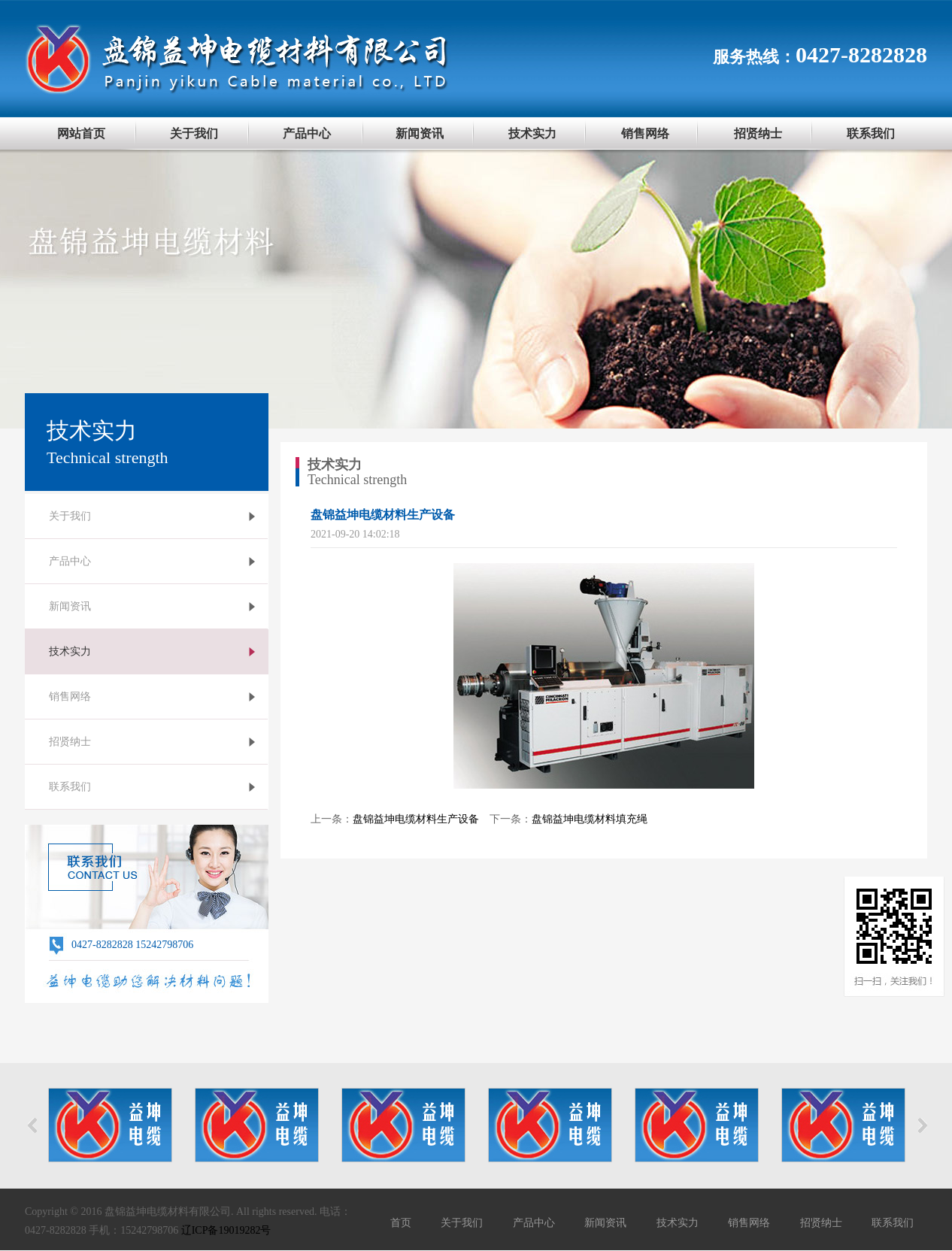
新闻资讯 (420, 133)
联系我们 (871, 133)
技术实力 (532, 133)
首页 (400, 1222)
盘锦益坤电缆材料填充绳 (589, 819)
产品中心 (307, 133)
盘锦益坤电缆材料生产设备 (416, 819)
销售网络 (645, 133)
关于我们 (194, 133)
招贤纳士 (758, 133)
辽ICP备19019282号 (226, 1230)
